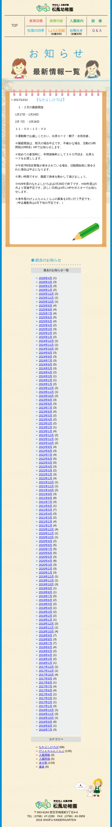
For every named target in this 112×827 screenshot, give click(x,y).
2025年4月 (45, 325)
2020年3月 (45, 564)
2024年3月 (45, 376)
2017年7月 (45, 686)
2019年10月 (46, 584)
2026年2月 (45, 286)
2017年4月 (45, 694)
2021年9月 (45, 494)
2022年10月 (46, 443)
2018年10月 (46, 631)
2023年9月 (45, 399)
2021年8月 (45, 498)
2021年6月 (45, 505)
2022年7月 (45, 454)
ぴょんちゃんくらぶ (51, 751)
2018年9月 (45, 635)
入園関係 (44, 758)
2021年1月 (45, 525)
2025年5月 (45, 321)
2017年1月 (45, 706)
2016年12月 (46, 710)
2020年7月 (45, 549)
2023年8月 (45, 403)
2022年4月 (45, 466)
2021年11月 (46, 486)
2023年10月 (46, 395)
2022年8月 (45, 450)
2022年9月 (45, 447)
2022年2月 (45, 474)
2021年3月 (45, 517)
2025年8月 (45, 309)
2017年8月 (45, 682)
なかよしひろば (49, 747)
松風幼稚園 (56, 7)
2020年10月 (46, 537)
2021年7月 (45, 501)
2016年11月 (46, 714)
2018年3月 (45, 659)
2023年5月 (45, 415)
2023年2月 (45, 427)
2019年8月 (45, 592)
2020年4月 (45, 560)
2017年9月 (45, 678)
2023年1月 (45, 431)
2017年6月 (45, 690)
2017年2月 (45, 702)
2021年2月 (45, 521)
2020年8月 (45, 545)
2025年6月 (45, 317)
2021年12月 (46, 482)
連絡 (41, 766)
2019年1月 (45, 619)
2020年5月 (45, 556)
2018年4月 (45, 655)
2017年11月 (46, 670)
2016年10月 (46, 717)
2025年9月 (45, 305)
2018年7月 (45, 643)
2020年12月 (46, 529)
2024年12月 (46, 340)
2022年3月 (45, 470)
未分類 (43, 762)
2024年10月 (46, 348)
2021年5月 (45, 509)
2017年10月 (46, 674)
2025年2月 (45, 333)
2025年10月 (46, 301)
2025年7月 (45, 313)
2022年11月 (46, 439)
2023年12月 (46, 388)
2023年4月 (45, 419)
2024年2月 (45, 380)
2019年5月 (45, 604)
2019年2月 (45, 615)
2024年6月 (45, 364)
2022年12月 (46, 435)
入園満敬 (44, 755)
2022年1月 (45, 478)
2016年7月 (45, 729)
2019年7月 (45, 596)
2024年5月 (45, 368)
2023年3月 (45, 423)
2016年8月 (45, 725)
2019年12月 (46, 576)
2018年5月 (45, 651)
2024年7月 (45, 360)
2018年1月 (45, 662)
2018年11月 (46, 627)
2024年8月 (45, 356)
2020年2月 (45, 568)
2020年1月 (45, 572)
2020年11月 (46, 533)
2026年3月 (45, 282)
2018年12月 (46, 623)
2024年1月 (45, 384)
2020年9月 (45, 541)
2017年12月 (46, 666)
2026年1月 (45, 289)
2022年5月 (45, 462)
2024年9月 (45, 352)
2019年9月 (45, 588)
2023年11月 (46, 392)
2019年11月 (46, 580)
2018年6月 (45, 647)
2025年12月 (46, 293)
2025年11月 (46, 297)
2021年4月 (45, 513)
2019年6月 (45, 600)
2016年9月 (45, 721)
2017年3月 (45, 698)
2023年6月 (45, 411)
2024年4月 (45, 372)
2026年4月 (45, 278)
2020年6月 (45, 553)
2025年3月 (45, 329)
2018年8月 (45, 639)
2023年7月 (45, 407)
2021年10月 (46, 490)
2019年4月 (45, 608)
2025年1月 (45, 337)
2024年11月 (46, 344)
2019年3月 (45, 611)
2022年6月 (45, 458)
